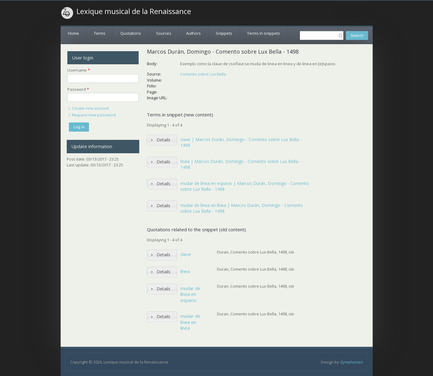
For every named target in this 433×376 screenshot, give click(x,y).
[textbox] (321, 35)
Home (73, 33)
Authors (193, 33)
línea (185, 271)
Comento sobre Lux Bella (203, 74)
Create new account (90, 108)
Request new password (94, 115)
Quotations (130, 33)
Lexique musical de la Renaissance (133, 11)
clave (185, 254)
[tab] (162, 140)
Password (78, 89)
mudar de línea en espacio (190, 294)
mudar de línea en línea (190, 322)
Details (163, 140)
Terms (99, 33)
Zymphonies (351, 362)
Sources (163, 33)
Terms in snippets (263, 33)
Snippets (224, 33)
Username (78, 70)
